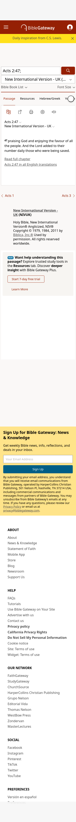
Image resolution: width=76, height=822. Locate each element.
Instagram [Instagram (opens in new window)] (16, 753)
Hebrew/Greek (50, 98)
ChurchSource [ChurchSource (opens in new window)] (18, 687)
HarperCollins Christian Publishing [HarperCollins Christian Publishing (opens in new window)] (34, 692)
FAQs (11, 598)
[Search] (68, 71)
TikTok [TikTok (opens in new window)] (12, 764)
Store (12, 560)
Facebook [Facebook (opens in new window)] (15, 747)
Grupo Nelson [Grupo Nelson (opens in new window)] (18, 698)
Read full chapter (17, 159)
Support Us (16, 577)
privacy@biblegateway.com (21, 510)
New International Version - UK (35, 212)
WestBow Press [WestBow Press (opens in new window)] (19, 715)
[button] (70, 27)
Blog (11, 566)
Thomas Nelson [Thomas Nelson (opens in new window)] (19, 709)
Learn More (20, 289)
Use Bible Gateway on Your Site (31, 609)
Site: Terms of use (21, 649)
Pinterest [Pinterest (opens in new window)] (14, 759)
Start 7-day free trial (26, 279)
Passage (9, 98)
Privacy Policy (12, 506)
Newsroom (16, 571)
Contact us (16, 620)
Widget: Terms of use (24, 654)
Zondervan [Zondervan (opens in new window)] (16, 721)
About (12, 537)
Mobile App (16, 554)
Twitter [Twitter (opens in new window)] (13, 770)
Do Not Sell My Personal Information (37, 637)
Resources (27, 98)
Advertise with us (21, 615)
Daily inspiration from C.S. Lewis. (37, 38)
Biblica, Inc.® (23, 235)
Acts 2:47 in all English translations (30, 164)
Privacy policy (19, 626)
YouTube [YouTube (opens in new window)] (14, 776)
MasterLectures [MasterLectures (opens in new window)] (19, 726)
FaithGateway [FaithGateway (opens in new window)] (18, 675)
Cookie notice (18, 643)
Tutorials (14, 604)
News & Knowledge (22, 543)
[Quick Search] (30, 71)
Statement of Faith (22, 549)
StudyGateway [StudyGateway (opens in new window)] (18, 681)
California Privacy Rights (27, 632)
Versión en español (22, 797)
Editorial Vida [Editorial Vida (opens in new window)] (18, 704)
